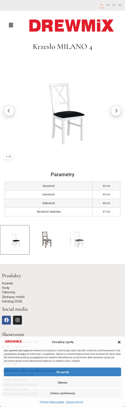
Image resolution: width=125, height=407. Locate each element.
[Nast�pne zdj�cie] (116, 111)
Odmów (62, 382)
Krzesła (7, 283)
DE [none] (113, 4)
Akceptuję (62, 372)
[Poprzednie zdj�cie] (9, 111)
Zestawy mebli (13, 297)
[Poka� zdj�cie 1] (14, 240)
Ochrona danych (74, 402)
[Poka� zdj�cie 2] (46, 240)
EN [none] (107, 4)
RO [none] (120, 4)
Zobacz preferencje (62, 393)
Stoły (6, 288)
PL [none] (102, 4)
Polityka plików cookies (52, 402)
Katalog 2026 (12, 301)
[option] (108, 5)
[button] (119, 342)
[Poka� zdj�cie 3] (78, 240)
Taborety (9, 292)
